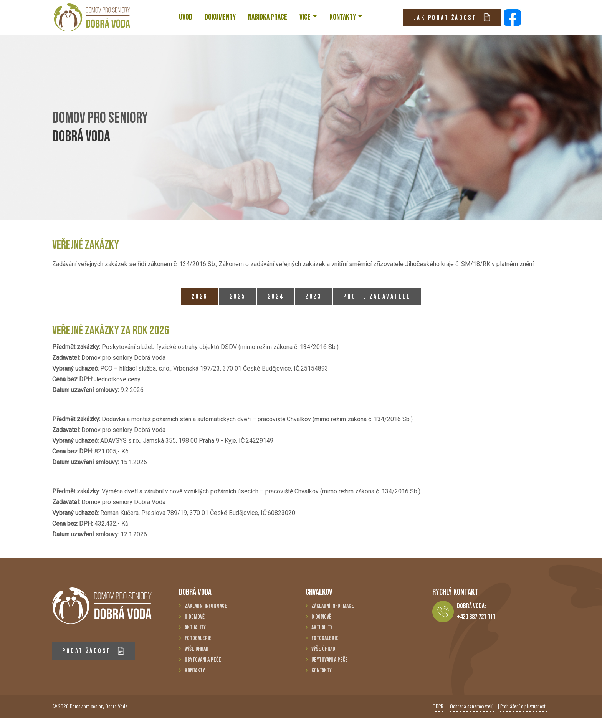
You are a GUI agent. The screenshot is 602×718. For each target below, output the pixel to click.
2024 (276, 297)
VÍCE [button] (305, 17)
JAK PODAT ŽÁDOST (452, 17)
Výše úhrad (196, 649)
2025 (238, 297)
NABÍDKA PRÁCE (267, 17)
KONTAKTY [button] (342, 17)
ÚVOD (185, 17)
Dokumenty (220, 17)
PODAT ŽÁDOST (93, 651)
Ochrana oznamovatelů (472, 706)
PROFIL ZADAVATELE (376, 297)
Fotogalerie (198, 638)
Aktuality (195, 627)
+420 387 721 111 (476, 617)
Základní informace (206, 606)
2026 (200, 297)
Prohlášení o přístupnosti (523, 706)
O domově (195, 616)
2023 (313, 297)
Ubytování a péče (203, 659)
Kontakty (195, 670)
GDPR (438, 706)
